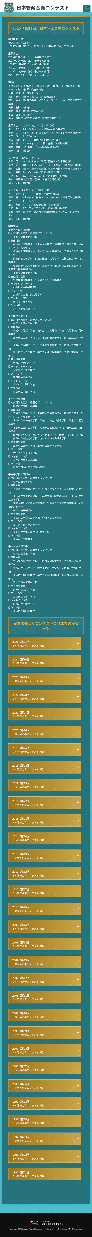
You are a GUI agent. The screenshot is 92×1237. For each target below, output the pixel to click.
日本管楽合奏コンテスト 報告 (28, 643)
